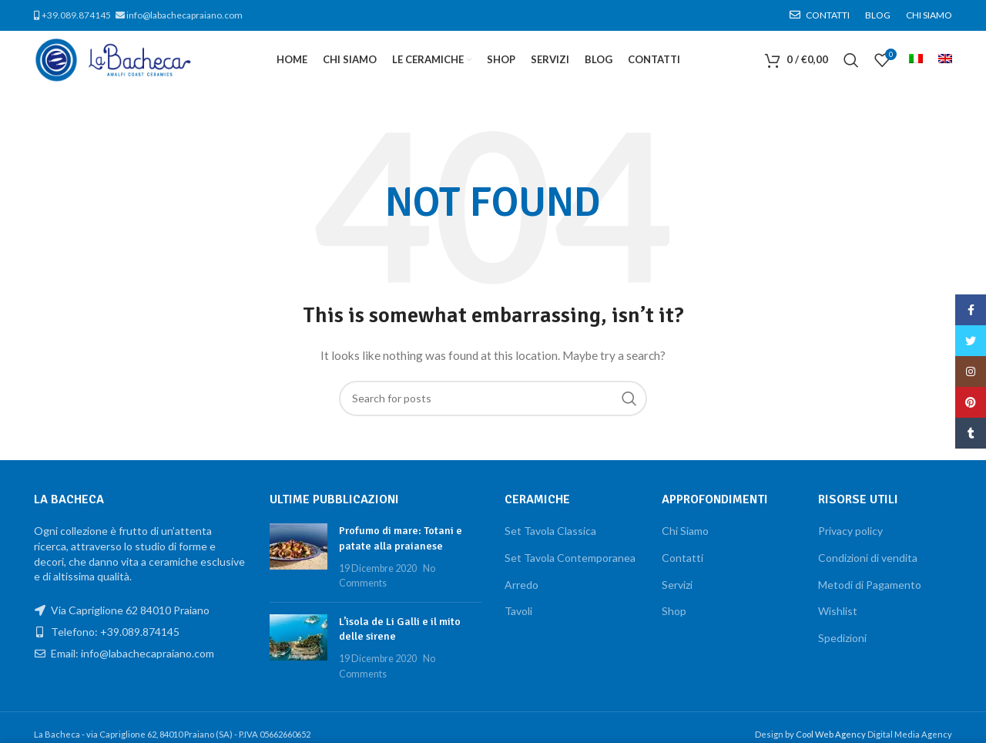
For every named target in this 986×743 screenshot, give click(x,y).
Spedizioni (842, 637)
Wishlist (837, 610)
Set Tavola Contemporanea (570, 557)
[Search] (851, 60)
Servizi (677, 584)
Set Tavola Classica (550, 530)
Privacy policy (850, 530)
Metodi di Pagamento (869, 584)
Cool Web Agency (831, 734)
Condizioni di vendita (867, 557)
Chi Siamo (685, 530)
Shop (674, 610)
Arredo (521, 584)
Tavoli (518, 610)
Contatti (682, 557)
